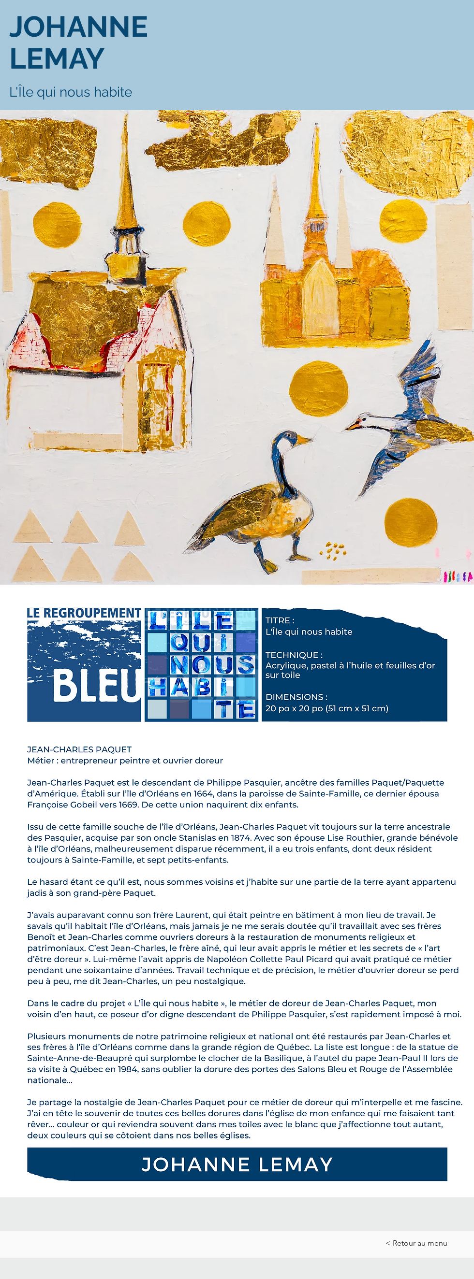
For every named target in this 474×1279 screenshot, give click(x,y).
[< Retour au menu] (417, 1243)
